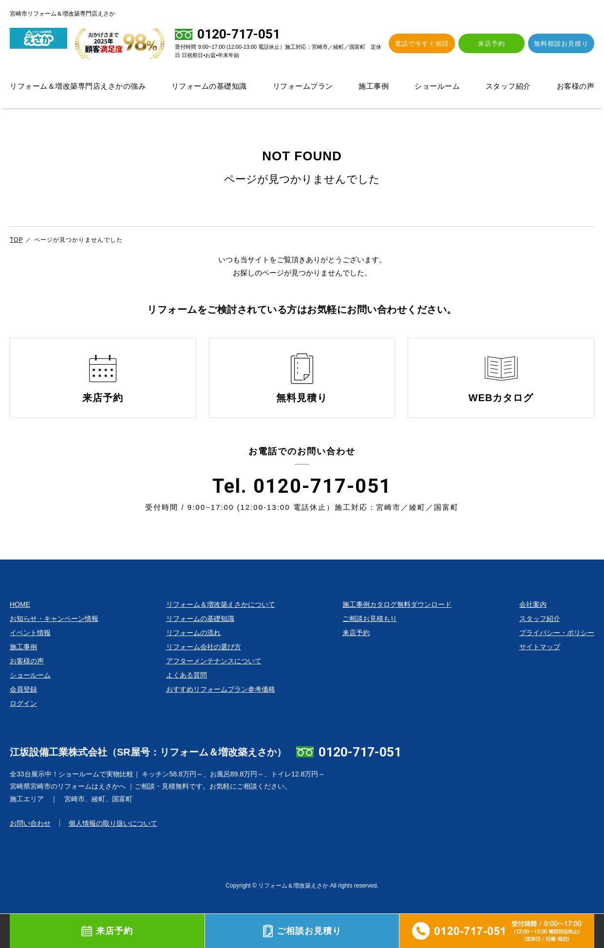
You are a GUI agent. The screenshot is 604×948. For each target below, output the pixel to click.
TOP (16, 239)
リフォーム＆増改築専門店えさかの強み (78, 86)
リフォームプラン (303, 86)
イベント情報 (30, 650)
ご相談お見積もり (369, 636)
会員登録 (23, 707)
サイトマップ (539, 664)
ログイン (23, 721)
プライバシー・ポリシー (556, 650)
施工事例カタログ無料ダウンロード (397, 622)
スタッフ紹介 (508, 86)
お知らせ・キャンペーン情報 (54, 636)
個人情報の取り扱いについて (113, 841)
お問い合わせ (30, 841)
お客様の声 (576, 86)
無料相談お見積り (563, 43)
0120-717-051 (360, 769)
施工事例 (374, 86)
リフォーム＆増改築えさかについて (220, 622)
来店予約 (498, 43)
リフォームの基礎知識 (209, 86)
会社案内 (533, 622)
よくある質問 (186, 692)
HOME (20, 622)
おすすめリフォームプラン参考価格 (220, 707)
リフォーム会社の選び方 (203, 664)
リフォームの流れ (193, 650)
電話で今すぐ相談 (434, 43)
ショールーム (437, 86)
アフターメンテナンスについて (214, 678)
